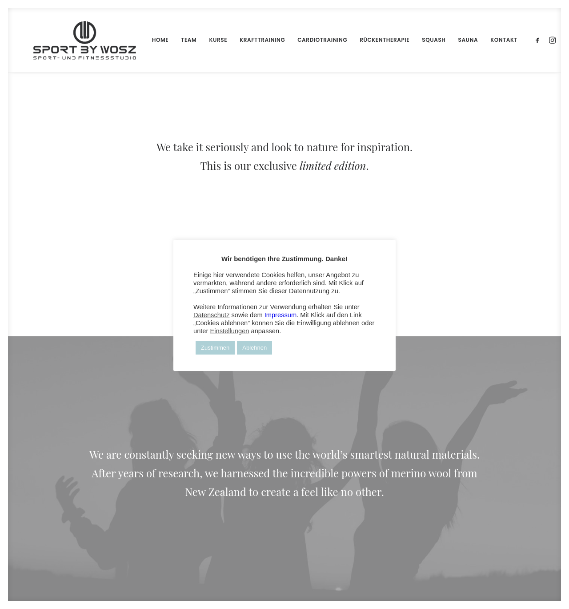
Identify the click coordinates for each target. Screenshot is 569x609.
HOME (140, 40)
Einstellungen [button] (229, 331)
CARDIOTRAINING (303, 40)
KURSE (198, 40)
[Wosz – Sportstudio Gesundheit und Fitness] (74, 40)
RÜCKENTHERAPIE (365, 40)
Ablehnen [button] (254, 347)
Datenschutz (211, 315)
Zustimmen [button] (215, 347)
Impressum (280, 315)
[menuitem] (141, 40)
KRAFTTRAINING (242, 40)
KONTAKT (484, 40)
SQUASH (414, 40)
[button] (519, 40)
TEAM (169, 40)
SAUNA (449, 40)
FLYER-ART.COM (206, 583)
